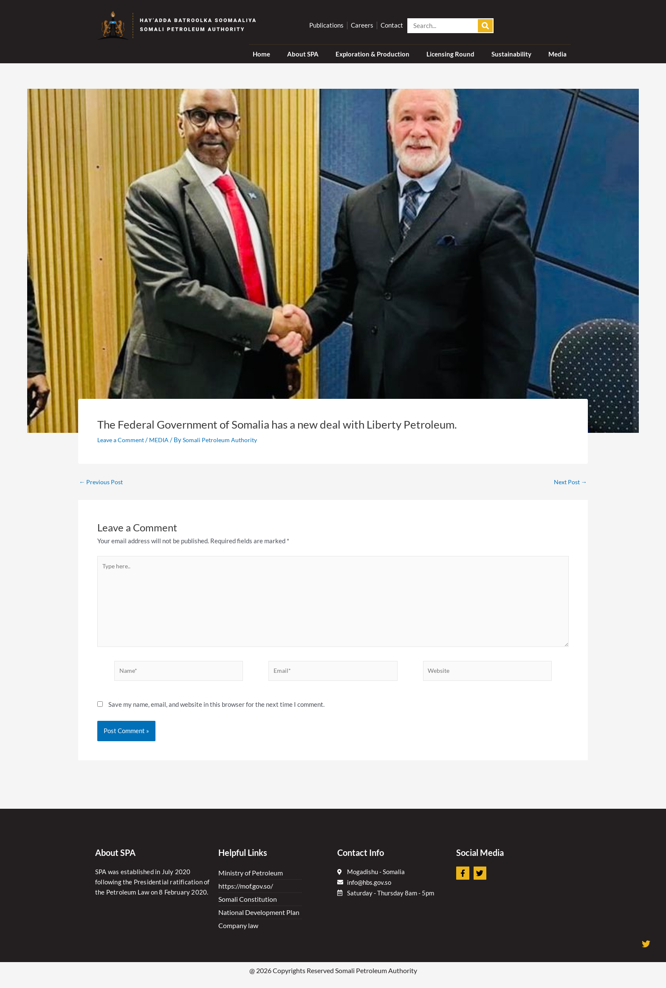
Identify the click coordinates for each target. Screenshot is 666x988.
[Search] (485, 25)
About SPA (303, 54)
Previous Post (102, 482)
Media (557, 54)
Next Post (569, 482)
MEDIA (162, 439)
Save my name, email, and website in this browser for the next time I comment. (216, 708)
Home (261, 54)
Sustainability (511, 54)
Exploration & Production (372, 54)
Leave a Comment (122, 439)
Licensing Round (450, 54)
